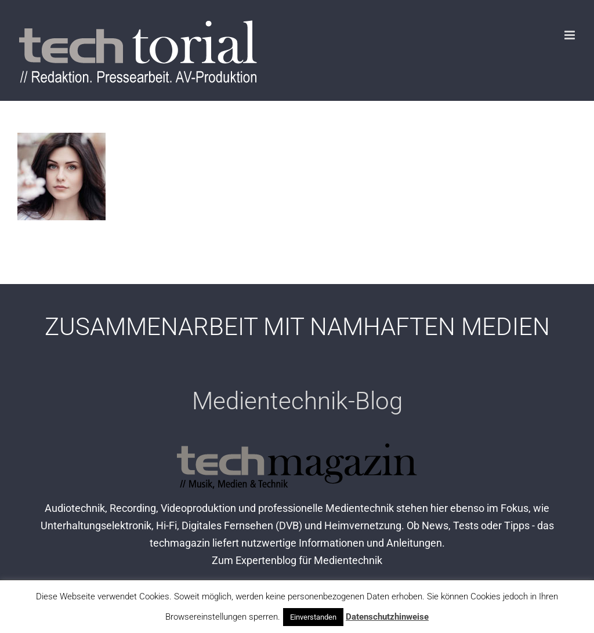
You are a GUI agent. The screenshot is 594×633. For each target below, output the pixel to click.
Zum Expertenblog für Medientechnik (297, 560)
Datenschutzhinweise (387, 617)
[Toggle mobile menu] (570, 35)
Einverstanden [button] (313, 617)
